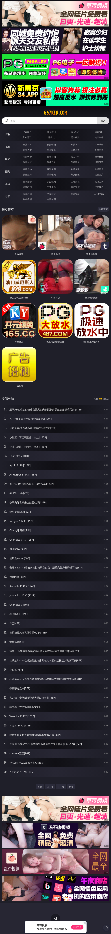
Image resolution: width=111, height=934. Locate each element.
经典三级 (51, 162)
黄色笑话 (75, 186)
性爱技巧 (99, 186)
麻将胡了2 (27, 137)
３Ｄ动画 (99, 144)
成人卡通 (75, 156)
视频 (7, 146)
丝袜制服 (51, 149)
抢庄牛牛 (99, 137)
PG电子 (27, 132)
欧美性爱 (99, 156)
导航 (7, 196)
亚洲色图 (51, 169)
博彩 (7, 134)
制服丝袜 (27, 162)
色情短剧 (51, 199)
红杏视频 (27, 199)
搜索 (103, 120)
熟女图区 (75, 174)
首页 (40, 786)
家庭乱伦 (51, 181)
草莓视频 (75, 194)
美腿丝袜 (27, 174)
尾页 (71, 786)
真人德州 (51, 132)
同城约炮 (27, 194)
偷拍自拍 (51, 156)
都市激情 (27, 181)
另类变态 (99, 162)
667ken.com (55, 113)
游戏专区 (99, 132)
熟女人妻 (27, 149)
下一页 (61, 786)
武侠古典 (99, 181)
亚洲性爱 (27, 156)
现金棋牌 (75, 137)
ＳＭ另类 (99, 149)
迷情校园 (27, 186)
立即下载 (77, 927)
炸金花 (51, 137)
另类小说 (51, 186)
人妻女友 (75, 181)
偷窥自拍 (27, 169)
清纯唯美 (51, 174)
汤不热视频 (99, 194)
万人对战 (75, 132)
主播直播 (75, 149)
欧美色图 (75, 169)
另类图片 (99, 174)
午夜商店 (51, 194)
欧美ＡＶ (75, 144)
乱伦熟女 (75, 162)
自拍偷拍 (51, 144)
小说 (7, 184)
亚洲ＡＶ (27, 144)
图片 (7, 171)
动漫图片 (99, 169)
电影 (7, 159)
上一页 (50, 786)
